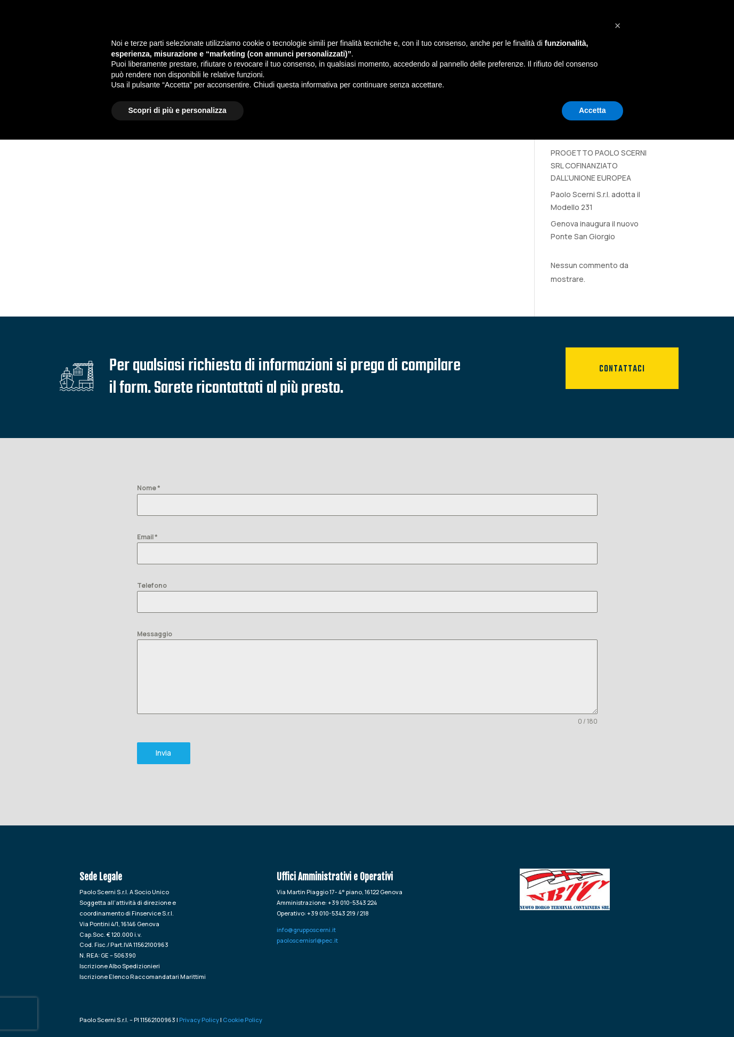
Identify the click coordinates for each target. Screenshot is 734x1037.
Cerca (638, 84)
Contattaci (622, 369)
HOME (359, 29)
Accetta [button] (592, 1007)
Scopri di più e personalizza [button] (177, 1007)
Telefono (152, 585)
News (607, 29)
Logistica (562, 29)
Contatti (651, 29)
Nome (148, 487)
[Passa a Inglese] (712, 41)
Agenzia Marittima (433, 29)
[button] (617, 922)
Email (147, 536)
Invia (163, 753)
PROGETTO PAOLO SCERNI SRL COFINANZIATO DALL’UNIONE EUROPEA (599, 165)
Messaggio (154, 633)
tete (559, 136)
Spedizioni (507, 29)
